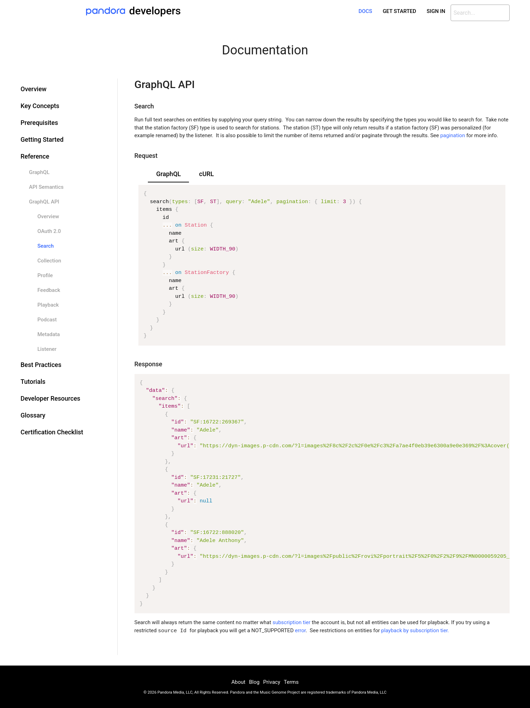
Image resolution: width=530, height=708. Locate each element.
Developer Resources (50, 398)
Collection (49, 261)
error (300, 631)
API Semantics (46, 187)
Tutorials (33, 381)
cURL (206, 174)
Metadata (49, 334)
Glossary (33, 415)
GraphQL (39, 172)
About (238, 682)
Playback (48, 305)
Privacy (271, 682)
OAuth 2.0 (49, 231)
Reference (35, 156)
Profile (45, 275)
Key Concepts (40, 105)
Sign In (436, 11)
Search (46, 246)
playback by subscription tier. (415, 631)
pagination (452, 135)
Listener (47, 349)
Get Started (399, 11)
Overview (34, 89)
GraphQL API (44, 202)
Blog (254, 682)
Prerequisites (39, 122)
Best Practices (41, 364)
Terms (291, 682)
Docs (365, 11)
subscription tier (291, 622)
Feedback (49, 290)
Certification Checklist (52, 432)
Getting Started (42, 139)
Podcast (47, 319)
